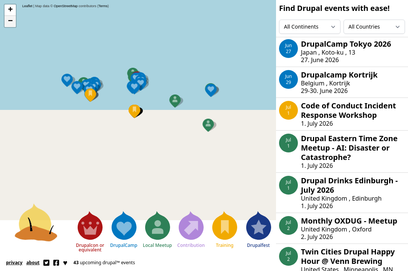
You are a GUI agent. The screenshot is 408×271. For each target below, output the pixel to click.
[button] (133, 61)
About (33, 262)
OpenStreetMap (66, 6)
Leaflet (27, 6)
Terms (103, 6)
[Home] (36, 221)
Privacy (14, 262)
